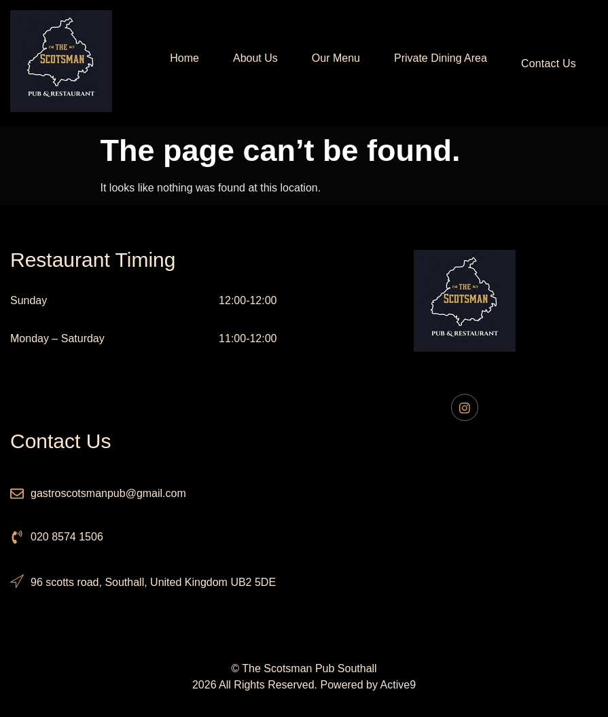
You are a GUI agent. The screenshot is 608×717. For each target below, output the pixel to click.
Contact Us (548, 63)
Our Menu (331, 63)
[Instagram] (464, 407)
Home (179, 63)
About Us (250, 63)
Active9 (398, 685)
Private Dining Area (435, 63)
